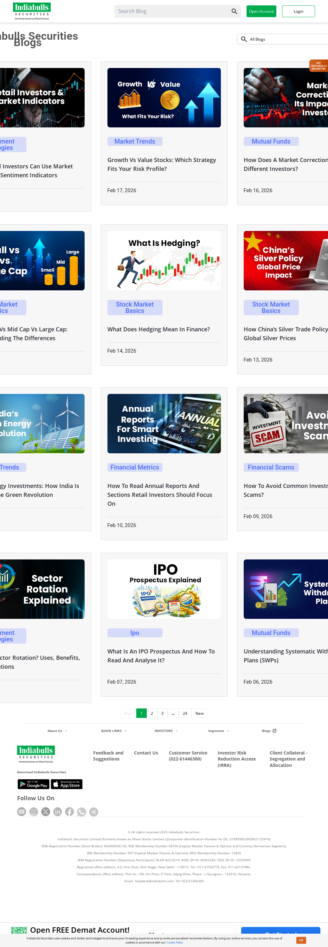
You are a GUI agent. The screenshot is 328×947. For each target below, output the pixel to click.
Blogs (270, 730)
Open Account (261, 11)
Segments (218, 730)
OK (301, 940)
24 (185, 713)
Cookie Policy (174, 942)
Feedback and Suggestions (108, 756)
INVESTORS (166, 730)
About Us (57, 730)
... (173, 713)
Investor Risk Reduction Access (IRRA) (237, 759)
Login (298, 11)
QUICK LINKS (113, 730)
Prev (128, 713)
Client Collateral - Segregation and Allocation (288, 759)
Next (200, 713)
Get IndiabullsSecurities (319, 66)
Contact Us (146, 753)
